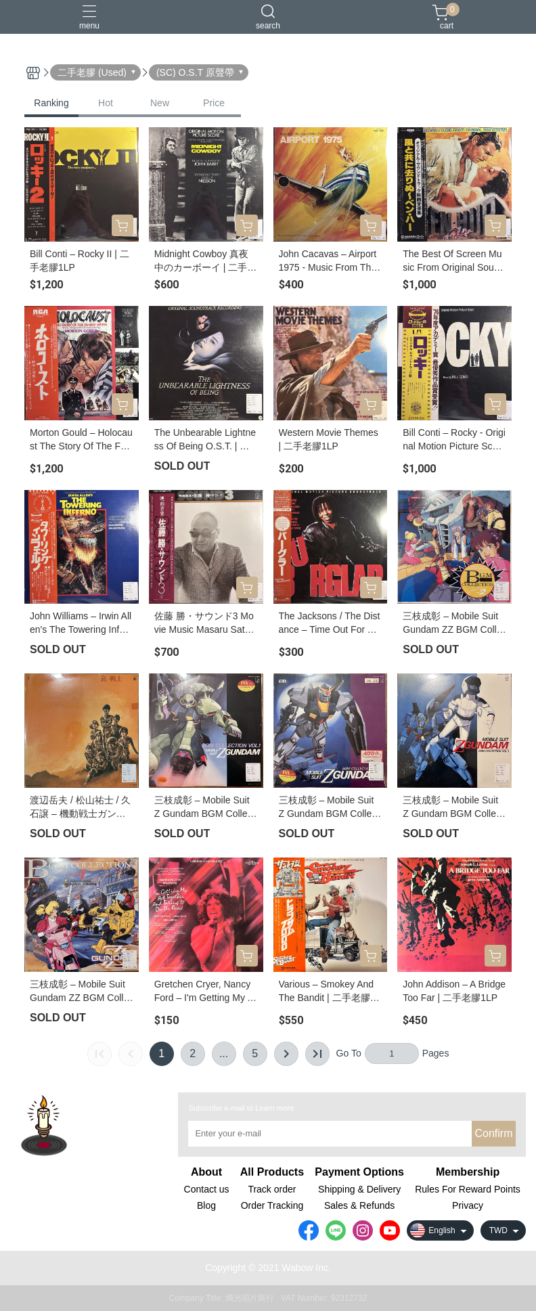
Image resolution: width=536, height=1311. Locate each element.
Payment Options (359, 1172)
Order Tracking (272, 1205)
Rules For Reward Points (467, 1189)
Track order (272, 1189)
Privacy (467, 1205)
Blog (206, 1205)
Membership (467, 1172)
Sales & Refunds (359, 1205)
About (206, 1172)
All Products (272, 1172)
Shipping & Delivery (359, 1189)
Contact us (206, 1189)
